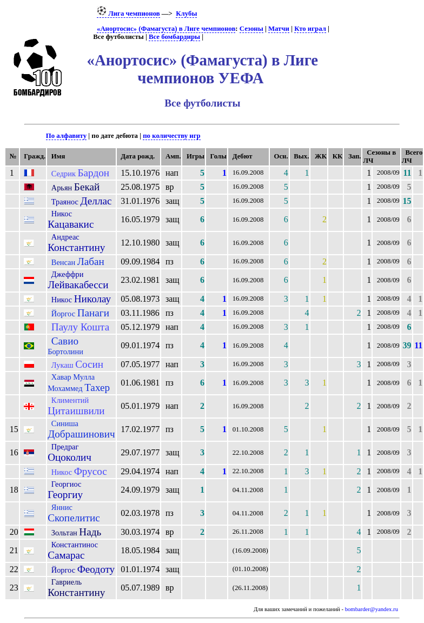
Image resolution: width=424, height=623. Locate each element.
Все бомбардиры (174, 37)
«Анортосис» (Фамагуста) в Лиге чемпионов (166, 28)
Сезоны (251, 28)
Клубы (186, 13)
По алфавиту (66, 136)
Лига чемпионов (128, 13)
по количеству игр (171, 136)
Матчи (278, 28)
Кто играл (310, 28)
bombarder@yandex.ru (371, 609)
